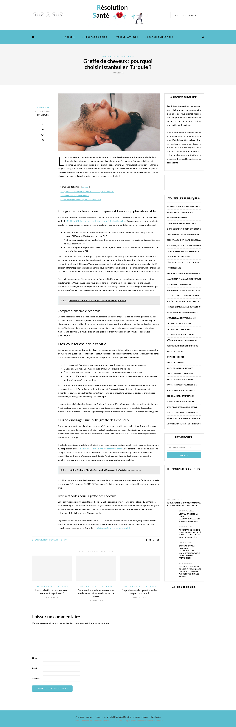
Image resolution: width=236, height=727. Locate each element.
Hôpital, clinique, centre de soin (118, 56)
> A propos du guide (94, 37)
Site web (36, 678)
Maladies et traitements (179, 284)
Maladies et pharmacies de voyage (184, 279)
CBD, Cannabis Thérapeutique (181, 223)
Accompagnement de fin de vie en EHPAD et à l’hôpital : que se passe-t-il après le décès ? (190, 533)
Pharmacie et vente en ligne (181, 335)
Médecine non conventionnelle (183, 312)
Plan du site (155, 717)
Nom (35, 658)
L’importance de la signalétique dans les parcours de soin (139, 591)
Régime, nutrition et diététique (182, 346)
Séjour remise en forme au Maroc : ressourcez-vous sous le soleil (184, 504)
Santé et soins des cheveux (180, 379)
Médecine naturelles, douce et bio (184, 307)
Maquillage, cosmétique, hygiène (183, 290)
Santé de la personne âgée (180, 368)
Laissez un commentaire (45, 540)
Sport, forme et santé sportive (182, 407)
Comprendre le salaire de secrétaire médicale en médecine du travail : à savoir (96, 593)
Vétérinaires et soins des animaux (183, 418)
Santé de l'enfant (175, 351)
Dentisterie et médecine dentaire (183, 234)
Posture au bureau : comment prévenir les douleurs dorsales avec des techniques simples (190, 571)
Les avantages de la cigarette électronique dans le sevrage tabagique (189, 517)
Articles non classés (177, 218)
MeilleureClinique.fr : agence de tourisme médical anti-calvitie (96, 221)
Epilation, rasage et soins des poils (184, 245)
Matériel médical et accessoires (183, 301)
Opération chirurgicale (179, 323)
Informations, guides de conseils (183, 273)
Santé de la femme (176, 362)
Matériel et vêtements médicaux (183, 296)
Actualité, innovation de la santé (183, 206)
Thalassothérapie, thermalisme (183, 413)
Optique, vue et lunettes (179, 329)
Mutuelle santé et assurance (181, 318)
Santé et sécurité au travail (180, 374)
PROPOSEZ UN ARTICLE (187, 15)
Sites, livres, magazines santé (181, 390)
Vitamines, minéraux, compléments (184, 424)
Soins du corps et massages (180, 396)
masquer (85, 187)
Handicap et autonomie (179, 257)
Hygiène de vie (174, 268)
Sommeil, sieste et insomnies (180, 401)
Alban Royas (43, 107)
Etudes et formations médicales (183, 251)
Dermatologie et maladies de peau (184, 240)
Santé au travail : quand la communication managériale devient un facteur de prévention (189, 552)
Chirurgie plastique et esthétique (184, 229)
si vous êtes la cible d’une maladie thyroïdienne (101, 448)
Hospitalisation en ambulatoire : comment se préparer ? (51, 591)
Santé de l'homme (175, 357)
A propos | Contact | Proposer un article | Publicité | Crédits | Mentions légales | (112, 717)
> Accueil (69, 37)
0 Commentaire (42, 111)
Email (35, 668)
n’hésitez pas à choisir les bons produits (113, 528)
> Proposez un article (159, 37)
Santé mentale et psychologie (182, 385)
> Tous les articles (126, 37)
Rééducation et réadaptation (182, 340)
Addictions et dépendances (180, 212)
